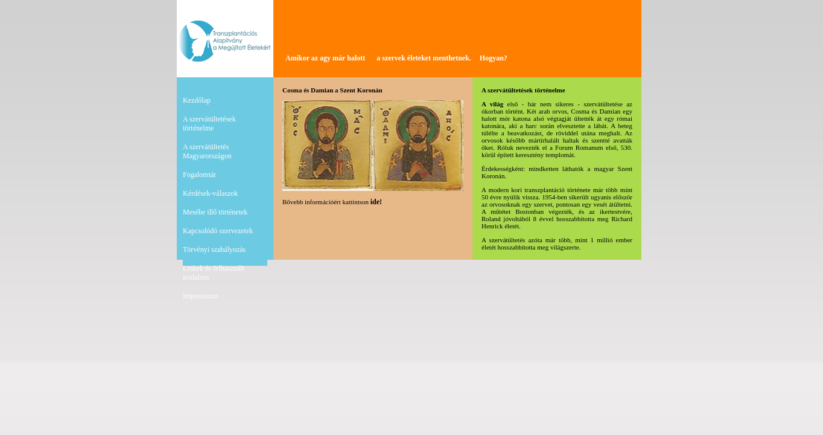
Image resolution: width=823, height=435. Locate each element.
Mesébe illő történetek (215, 212)
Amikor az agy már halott (325, 58)
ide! (376, 202)
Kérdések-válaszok (210, 193)
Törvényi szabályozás (214, 249)
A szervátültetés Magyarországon (207, 151)
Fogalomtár (199, 174)
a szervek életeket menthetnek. (424, 58)
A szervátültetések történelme (209, 123)
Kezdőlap (197, 100)
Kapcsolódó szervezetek (218, 231)
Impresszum (200, 296)
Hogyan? (493, 58)
